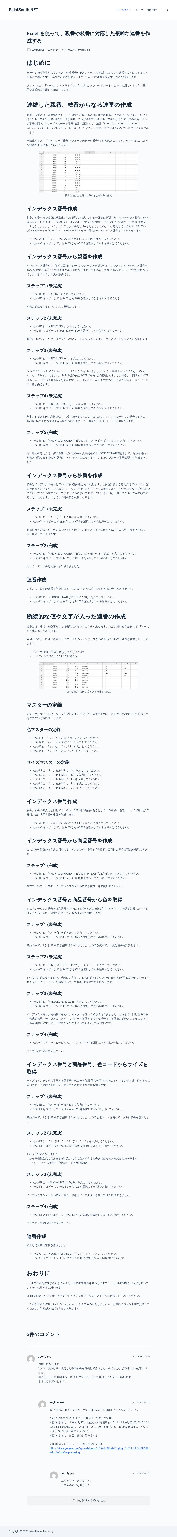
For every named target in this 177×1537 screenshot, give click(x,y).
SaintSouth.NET (23, 9)
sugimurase (57, 1402)
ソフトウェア (124, 10)
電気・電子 (154, 10)
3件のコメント (84, 50)
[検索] (167, 10)
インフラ (139, 10)
